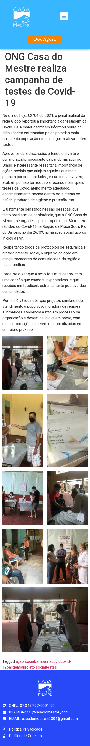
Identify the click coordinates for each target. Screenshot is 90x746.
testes (51, 667)
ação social (25, 661)
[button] (64, 16)
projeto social (34, 667)
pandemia (15, 667)
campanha (43, 661)
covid (56, 661)
